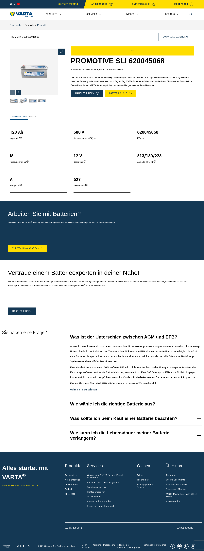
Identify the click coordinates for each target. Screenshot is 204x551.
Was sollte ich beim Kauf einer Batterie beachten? (124, 418)
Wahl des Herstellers (176, 484)
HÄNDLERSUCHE (101, 4)
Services (91, 14)
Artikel (140, 475)
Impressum (109, 544)
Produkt (41, 25)
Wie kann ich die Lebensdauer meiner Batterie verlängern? (119, 435)
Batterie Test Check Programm (103, 482)
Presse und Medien (176, 489)
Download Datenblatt (176, 36)
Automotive (71, 475)
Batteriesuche (120, 93)
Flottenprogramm (96, 492)
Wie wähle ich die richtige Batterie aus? (112, 403)
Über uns (169, 14)
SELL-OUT (70, 494)
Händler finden (87, 93)
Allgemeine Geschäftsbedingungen (129, 546)
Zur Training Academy (25, 248)
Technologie (143, 479)
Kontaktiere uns (68, 4)
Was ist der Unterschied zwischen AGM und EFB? (123, 336)
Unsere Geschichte (175, 479)
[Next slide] (18, 92)
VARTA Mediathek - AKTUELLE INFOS (181, 495)
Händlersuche (189, 528)
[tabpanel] (102, 158)
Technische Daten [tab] (19, 116)
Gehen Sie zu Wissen (83, 389)
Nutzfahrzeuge (72, 479)
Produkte (51, 14)
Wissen (130, 14)
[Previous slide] (12, 92)
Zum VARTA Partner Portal (18, 485)
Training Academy (96, 487)
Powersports (71, 484)
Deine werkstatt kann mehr (101, 506)
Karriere (97, 544)
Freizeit (69, 489)
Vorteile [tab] (32, 116)
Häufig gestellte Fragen (145, 486)
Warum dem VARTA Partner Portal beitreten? (105, 476)
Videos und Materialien (99, 501)
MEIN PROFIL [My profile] (184, 4)
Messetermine (173, 501)
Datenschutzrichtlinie (155, 544)
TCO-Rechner (94, 496)
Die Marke (171, 475)
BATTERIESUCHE (143, 4)
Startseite (15, 25)
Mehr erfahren (86, 546)
